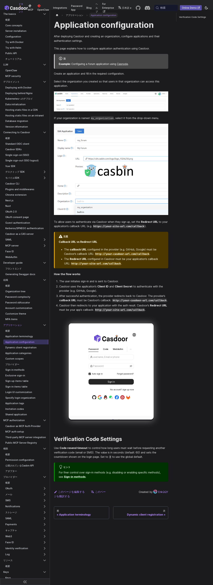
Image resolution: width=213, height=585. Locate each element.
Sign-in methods (75, 476)
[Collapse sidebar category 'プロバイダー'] (44, 477)
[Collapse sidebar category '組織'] (44, 280)
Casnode (122, 64)
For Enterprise (108, 7)
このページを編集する (69, 491)
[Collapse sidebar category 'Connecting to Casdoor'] (44, 132)
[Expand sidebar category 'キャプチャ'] (44, 530)
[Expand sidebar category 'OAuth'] (44, 488)
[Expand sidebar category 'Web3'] (44, 536)
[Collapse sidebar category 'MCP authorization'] (44, 420)
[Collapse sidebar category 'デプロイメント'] (44, 81)
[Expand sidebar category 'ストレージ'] (44, 512)
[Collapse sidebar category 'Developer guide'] (44, 262)
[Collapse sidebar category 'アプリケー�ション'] (44, 325)
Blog (89, 7)
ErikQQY (160, 492)
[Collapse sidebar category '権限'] (44, 448)
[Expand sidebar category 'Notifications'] (44, 506)
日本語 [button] (123, 7)
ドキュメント (21, 7)
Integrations (60, 7)
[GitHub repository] (138, 7)
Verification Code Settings (192, 17)
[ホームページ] (57, 15)
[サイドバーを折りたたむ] (25, 581)
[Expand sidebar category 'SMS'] (44, 500)
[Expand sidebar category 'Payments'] (44, 524)
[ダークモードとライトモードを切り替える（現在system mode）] (206, 7)
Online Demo (191, 7)
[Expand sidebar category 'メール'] (44, 494)
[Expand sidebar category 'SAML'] (44, 239)
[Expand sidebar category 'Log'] (44, 554)
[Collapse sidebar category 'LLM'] (44, 64)
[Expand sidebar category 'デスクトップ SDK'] (44, 172)
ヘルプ (97, 7)
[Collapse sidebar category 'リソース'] (44, 560)
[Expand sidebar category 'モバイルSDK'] (44, 178)
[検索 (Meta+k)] (166, 8)
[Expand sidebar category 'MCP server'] (44, 245)
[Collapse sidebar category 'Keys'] (44, 572)
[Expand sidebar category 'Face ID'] (44, 542)
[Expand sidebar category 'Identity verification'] (44, 548)
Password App (76, 7)
